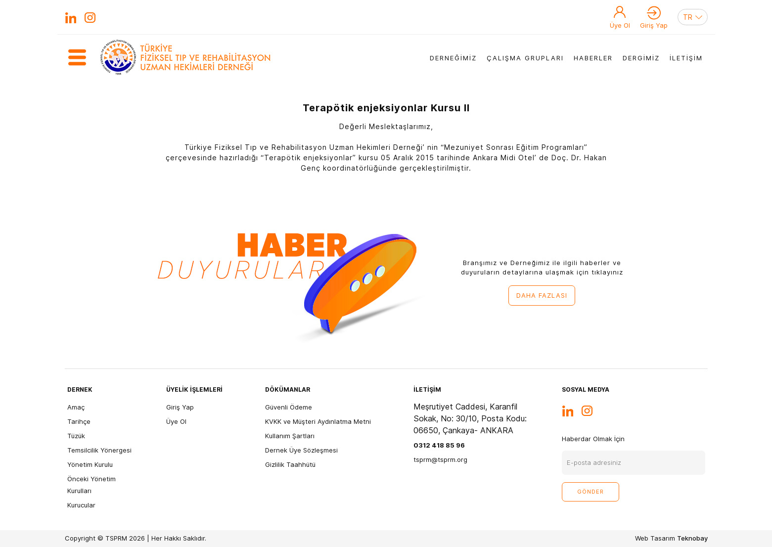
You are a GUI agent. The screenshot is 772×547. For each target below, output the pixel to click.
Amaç (76, 407)
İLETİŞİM (686, 58)
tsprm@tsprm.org (440, 459)
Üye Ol (620, 25)
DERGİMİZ (641, 58)
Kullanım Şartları (290, 436)
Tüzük (76, 436)
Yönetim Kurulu (90, 464)
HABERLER (593, 58)
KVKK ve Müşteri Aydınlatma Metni (318, 421)
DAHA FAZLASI (541, 295)
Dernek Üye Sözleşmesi (301, 450)
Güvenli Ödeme (288, 407)
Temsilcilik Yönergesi (99, 450)
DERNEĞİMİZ (453, 58)
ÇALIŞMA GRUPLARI (525, 58)
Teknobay (692, 538)
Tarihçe (79, 421)
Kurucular (81, 505)
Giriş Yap (654, 25)
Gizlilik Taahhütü (290, 464)
